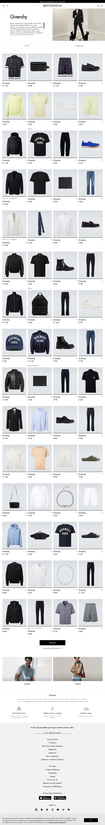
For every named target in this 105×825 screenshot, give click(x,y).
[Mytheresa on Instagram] (52, 810)
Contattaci (52, 743)
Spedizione (52, 753)
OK (91, 820)
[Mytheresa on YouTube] (58, 810)
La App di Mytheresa (52, 770)
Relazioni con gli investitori (52, 783)
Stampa (52, 777)
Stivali (82, 702)
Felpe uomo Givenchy (63, 702)
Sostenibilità (52, 773)
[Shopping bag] (102, 6)
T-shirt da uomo (75, 702)
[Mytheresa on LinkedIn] (36, 810)
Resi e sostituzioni (52, 756)
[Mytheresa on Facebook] (42, 810)
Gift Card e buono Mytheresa (52, 746)
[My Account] (98, 6)
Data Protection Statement (57, 822)
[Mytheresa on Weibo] (63, 810)
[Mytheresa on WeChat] (69, 810)
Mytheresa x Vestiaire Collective (52, 760)
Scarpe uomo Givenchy (49, 702)
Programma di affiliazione (52, 787)
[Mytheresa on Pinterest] (47, 810)
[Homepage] (52, 6)
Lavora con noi (52, 780)
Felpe (86, 702)
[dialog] (52, 820)
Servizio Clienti (52, 739)
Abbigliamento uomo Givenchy (33, 702)
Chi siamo (52, 766)
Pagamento (52, 750)
